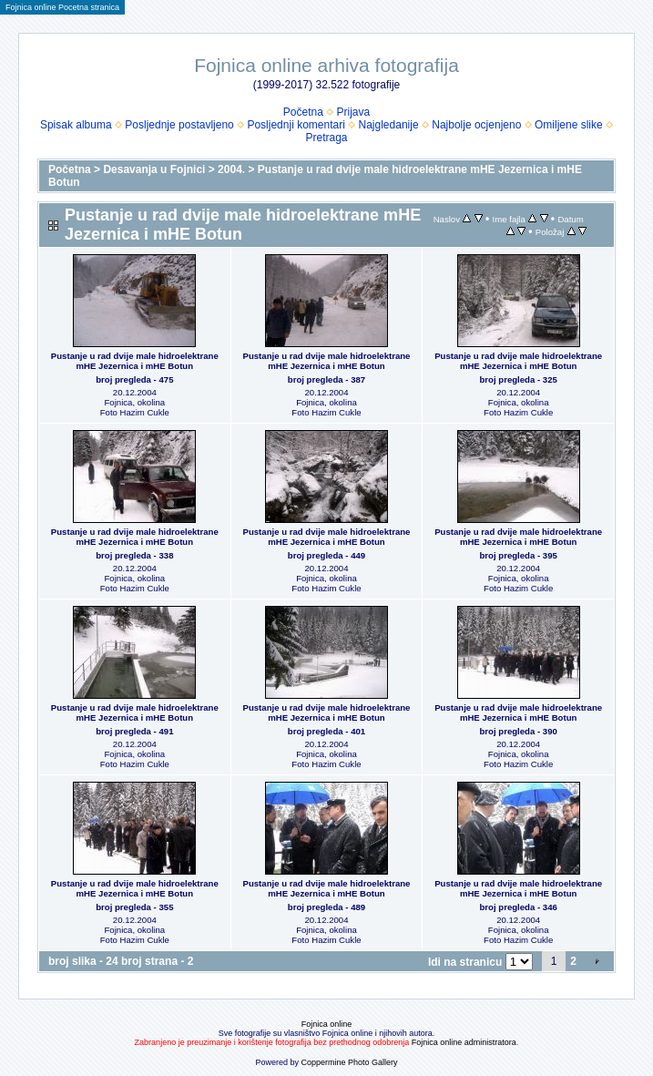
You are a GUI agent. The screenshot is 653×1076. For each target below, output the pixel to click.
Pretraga (326, 137)
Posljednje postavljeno (179, 124)
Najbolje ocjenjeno (476, 124)
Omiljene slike (569, 124)
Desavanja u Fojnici (154, 169)
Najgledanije (389, 124)
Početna (303, 112)
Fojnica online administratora (464, 1042)
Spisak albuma (76, 124)
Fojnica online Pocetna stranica (62, 7)
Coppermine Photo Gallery (349, 1062)
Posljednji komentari (295, 124)
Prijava (354, 112)
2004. (231, 169)
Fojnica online (326, 1024)
